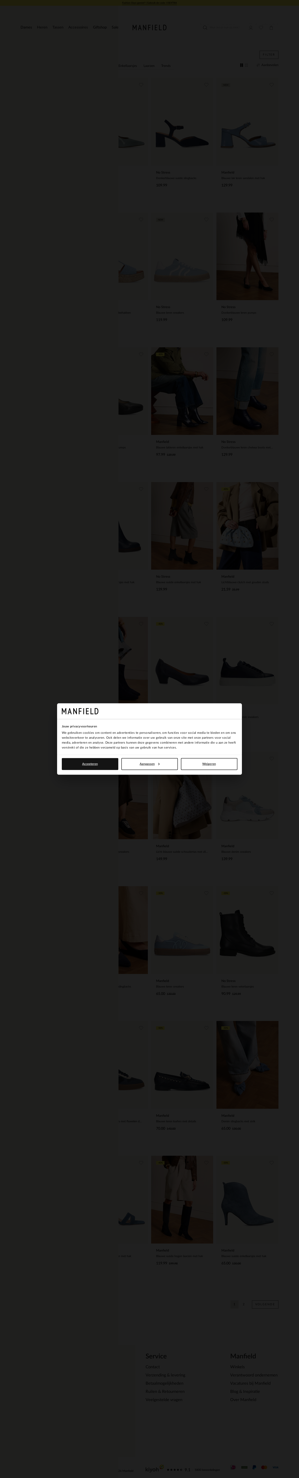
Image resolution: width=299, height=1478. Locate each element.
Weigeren (209, 763)
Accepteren (90, 763)
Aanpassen (150, 763)
